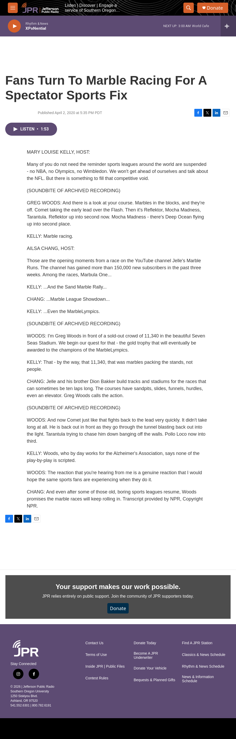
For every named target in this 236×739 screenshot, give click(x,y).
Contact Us (94, 643)
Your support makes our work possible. (118, 587)
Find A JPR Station (197, 643)
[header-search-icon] (188, 8)
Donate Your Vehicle (150, 668)
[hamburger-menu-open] (13, 8)
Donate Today (145, 643)
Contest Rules (96, 678)
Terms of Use (96, 655)
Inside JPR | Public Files (105, 666)
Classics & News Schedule (204, 655)
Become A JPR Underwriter (146, 656)
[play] (14, 26)
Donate (215, 8)
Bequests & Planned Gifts (154, 680)
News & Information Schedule (198, 679)
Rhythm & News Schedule (203, 666)
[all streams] (228, 26)
